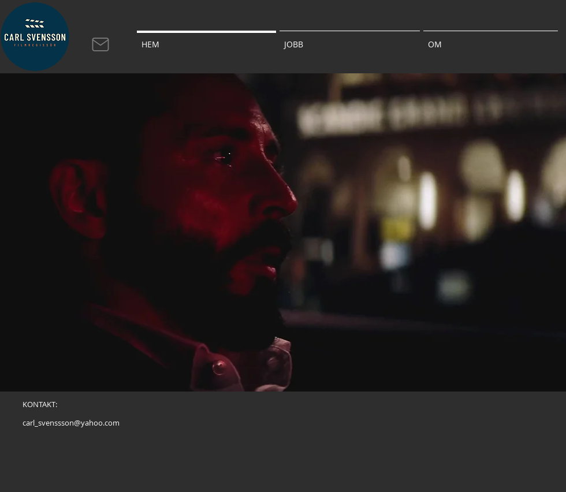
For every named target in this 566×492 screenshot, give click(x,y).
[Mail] (100, 44)
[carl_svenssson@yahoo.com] (71, 422)
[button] (350, 39)
